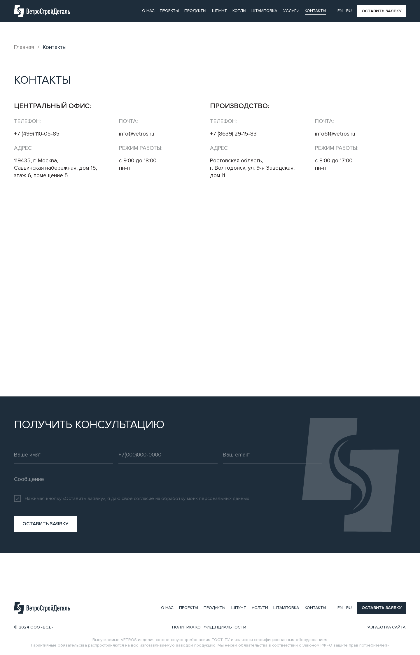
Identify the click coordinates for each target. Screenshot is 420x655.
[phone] (168, 454)
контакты (315, 10)
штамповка (264, 10)
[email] (272, 454)
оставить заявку (382, 10)
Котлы (239, 10)
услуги (291, 10)
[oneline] (168, 479)
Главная (24, 47)
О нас (148, 10)
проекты (169, 10)
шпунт (219, 10)
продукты (195, 10)
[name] (63, 454)
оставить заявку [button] (382, 607)
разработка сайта (385, 627)
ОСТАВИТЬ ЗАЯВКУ (45, 524)
